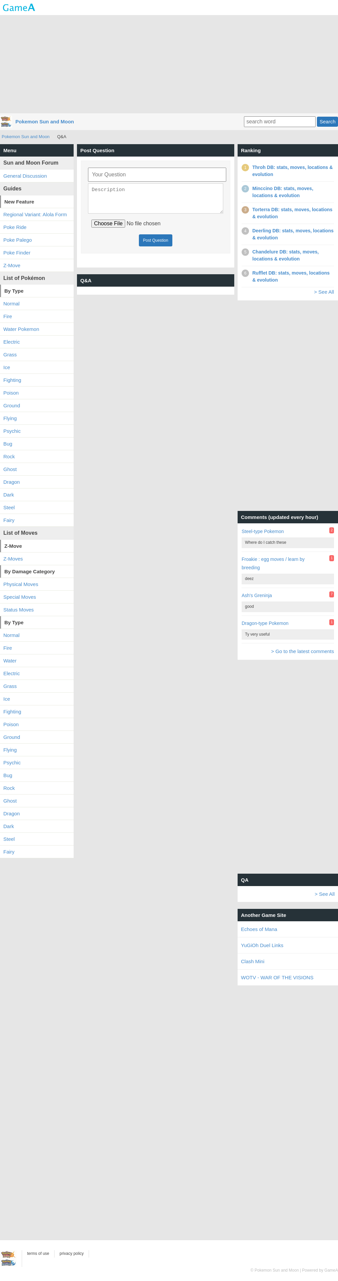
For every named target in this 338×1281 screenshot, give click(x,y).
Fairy (8, 520)
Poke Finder (16, 252)
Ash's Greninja (257, 595)
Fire (7, 316)
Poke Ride (14, 227)
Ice (6, 367)
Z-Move (11, 265)
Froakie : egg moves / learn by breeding (273, 563)
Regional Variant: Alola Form (35, 214)
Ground (11, 405)
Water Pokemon (21, 329)
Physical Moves (20, 584)
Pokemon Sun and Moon (44, 121)
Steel (9, 507)
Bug (7, 444)
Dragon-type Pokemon (265, 623)
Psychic (12, 431)
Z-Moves (13, 559)
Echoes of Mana (259, 929)
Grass (10, 354)
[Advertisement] (169, 64)
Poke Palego (17, 240)
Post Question (155, 244)
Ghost (10, 469)
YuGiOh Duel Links (262, 945)
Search (328, 121)
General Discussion (25, 176)
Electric (11, 342)
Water (9, 660)
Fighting (12, 380)
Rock (9, 456)
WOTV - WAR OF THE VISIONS (277, 977)
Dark (8, 495)
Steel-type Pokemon (263, 531)
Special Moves (19, 597)
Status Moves (18, 610)
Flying (10, 418)
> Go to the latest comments (302, 651)
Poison (11, 393)
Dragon (11, 482)
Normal (11, 303)
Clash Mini (252, 961)
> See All (324, 292)
